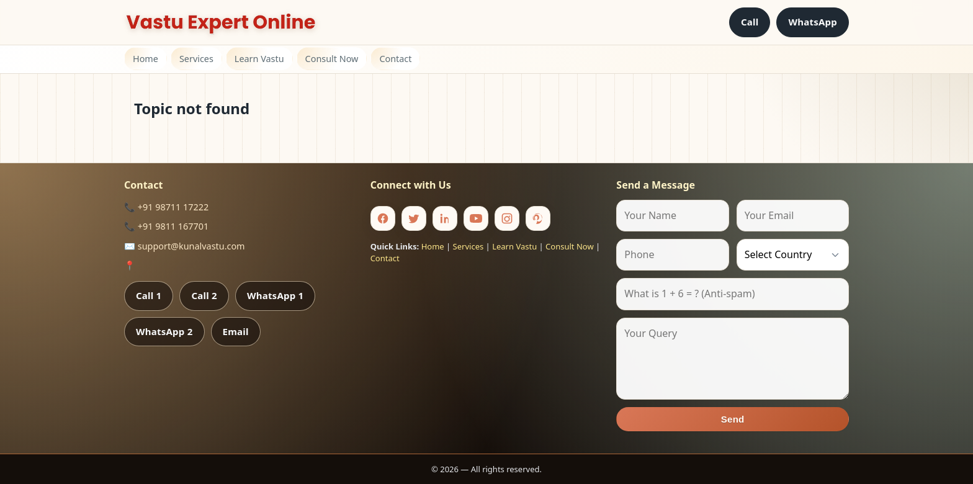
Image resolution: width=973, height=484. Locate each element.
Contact (395, 59)
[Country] (793, 255)
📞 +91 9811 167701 (166, 226)
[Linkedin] (445, 218)
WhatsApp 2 (164, 331)
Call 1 (148, 295)
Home (145, 59)
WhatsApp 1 (275, 295)
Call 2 (204, 295)
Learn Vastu (259, 59)
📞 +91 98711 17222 (166, 207)
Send (733, 419)
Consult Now (332, 59)
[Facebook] (382, 218)
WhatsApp (812, 22)
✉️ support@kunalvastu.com (184, 246)
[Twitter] (413, 218)
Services (196, 59)
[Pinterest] (538, 218)
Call (750, 22)
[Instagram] (507, 218)
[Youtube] (476, 218)
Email (236, 331)
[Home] (221, 22)
